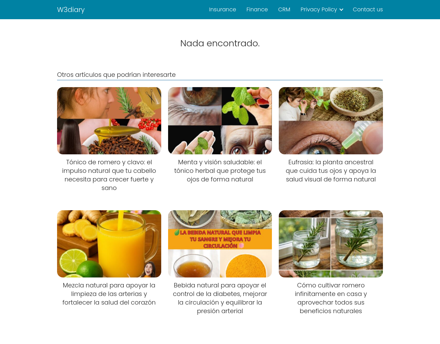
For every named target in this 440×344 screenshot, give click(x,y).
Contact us (368, 9)
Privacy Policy (318, 9)
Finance (257, 9)
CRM (284, 9)
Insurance (222, 9)
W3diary (71, 9)
